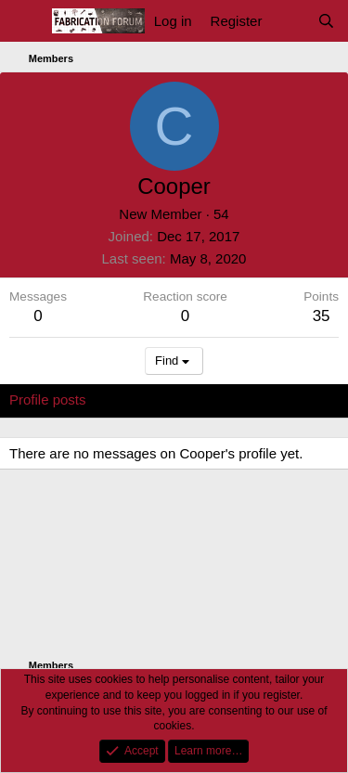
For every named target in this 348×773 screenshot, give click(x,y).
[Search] (326, 21)
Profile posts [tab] (47, 399)
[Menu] (25, 21)
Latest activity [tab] (147, 399)
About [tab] (297, 399)
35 (321, 316)
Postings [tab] (234, 399)
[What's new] (289, 21)
